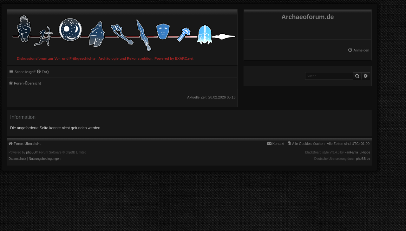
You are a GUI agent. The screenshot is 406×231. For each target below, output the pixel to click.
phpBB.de (363, 158)
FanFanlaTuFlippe (357, 152)
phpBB (31, 152)
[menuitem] (358, 50)
